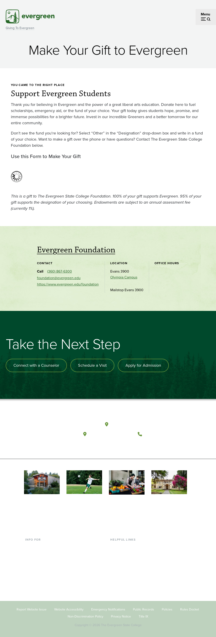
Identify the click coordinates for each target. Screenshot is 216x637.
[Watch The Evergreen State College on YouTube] (124, 445)
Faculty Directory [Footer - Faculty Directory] (123, 553)
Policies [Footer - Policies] (167, 609)
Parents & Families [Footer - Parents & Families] (39, 560)
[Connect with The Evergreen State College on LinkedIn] (143, 445)
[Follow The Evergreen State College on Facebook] (115, 445)
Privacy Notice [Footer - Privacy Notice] (121, 616)
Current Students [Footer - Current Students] (38, 546)
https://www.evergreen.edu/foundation (68, 284)
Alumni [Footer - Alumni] (31, 582)
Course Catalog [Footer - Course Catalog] (122, 568)
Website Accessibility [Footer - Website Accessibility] (68, 609)
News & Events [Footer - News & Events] (122, 582)
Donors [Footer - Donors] (31, 575)
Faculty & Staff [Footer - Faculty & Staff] (36, 568)
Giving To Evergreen (20, 28)
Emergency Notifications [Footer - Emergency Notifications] (108, 609)
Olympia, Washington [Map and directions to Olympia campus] (133, 424)
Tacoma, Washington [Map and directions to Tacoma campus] (111, 434)
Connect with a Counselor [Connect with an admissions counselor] (36, 365)
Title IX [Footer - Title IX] (143, 616)
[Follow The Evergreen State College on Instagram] (134, 445)
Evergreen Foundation (76, 250)
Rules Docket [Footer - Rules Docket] (189, 609)
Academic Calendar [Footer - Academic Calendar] (125, 575)
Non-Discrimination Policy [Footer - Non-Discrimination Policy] (85, 616)
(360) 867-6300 (59, 271)
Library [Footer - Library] (115, 546)
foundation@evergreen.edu (59, 278)
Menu (205, 14)
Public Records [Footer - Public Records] (143, 609)
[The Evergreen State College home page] (53, 425)
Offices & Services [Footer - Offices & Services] (124, 560)
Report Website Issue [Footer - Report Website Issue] (32, 609)
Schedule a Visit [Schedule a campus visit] (92, 365)
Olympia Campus (123, 277)
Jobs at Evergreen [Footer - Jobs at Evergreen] (124, 590)
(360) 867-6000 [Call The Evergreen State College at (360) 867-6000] (161, 434)
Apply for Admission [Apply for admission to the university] (143, 365)
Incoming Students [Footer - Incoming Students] (40, 553)
